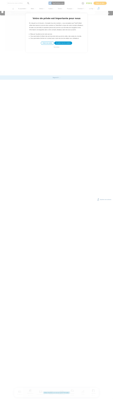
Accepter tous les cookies (63, 43)
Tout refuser (56, 47)
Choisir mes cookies (47, 43)
